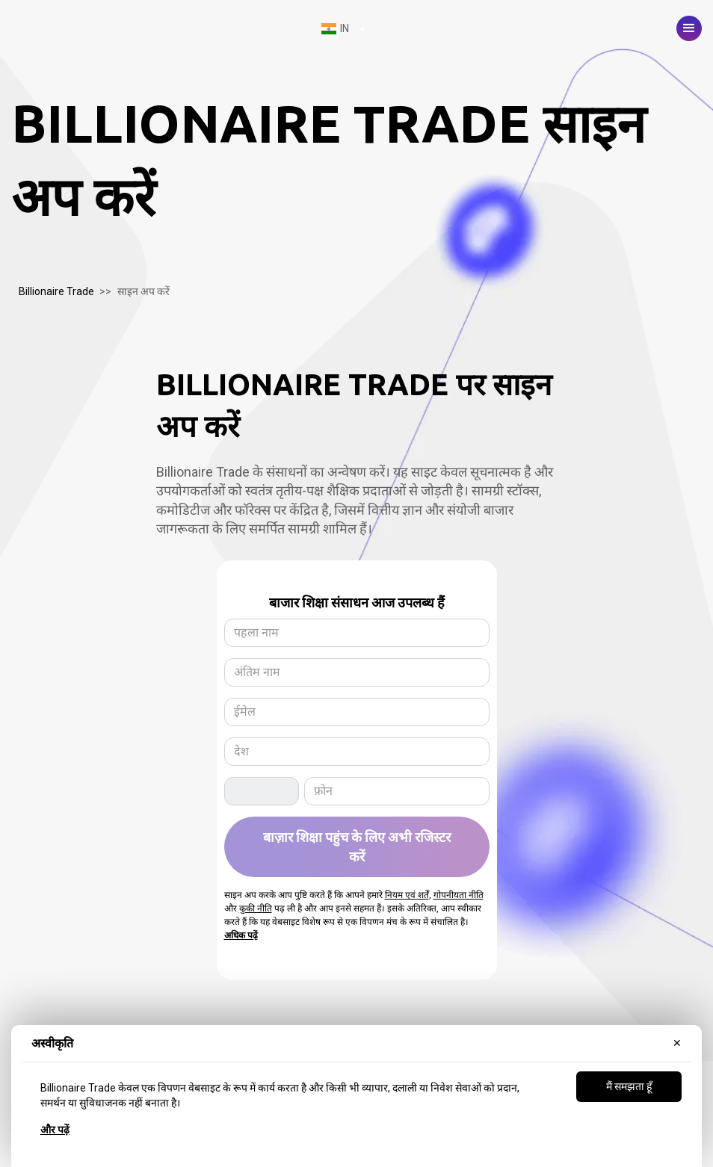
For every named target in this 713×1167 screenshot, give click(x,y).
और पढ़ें (55, 1130)
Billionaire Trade (56, 291)
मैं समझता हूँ (629, 1086)
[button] (689, 28)
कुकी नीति (255, 908)
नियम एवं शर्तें (407, 895)
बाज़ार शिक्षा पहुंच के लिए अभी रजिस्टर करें (357, 846)
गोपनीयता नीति (458, 895)
